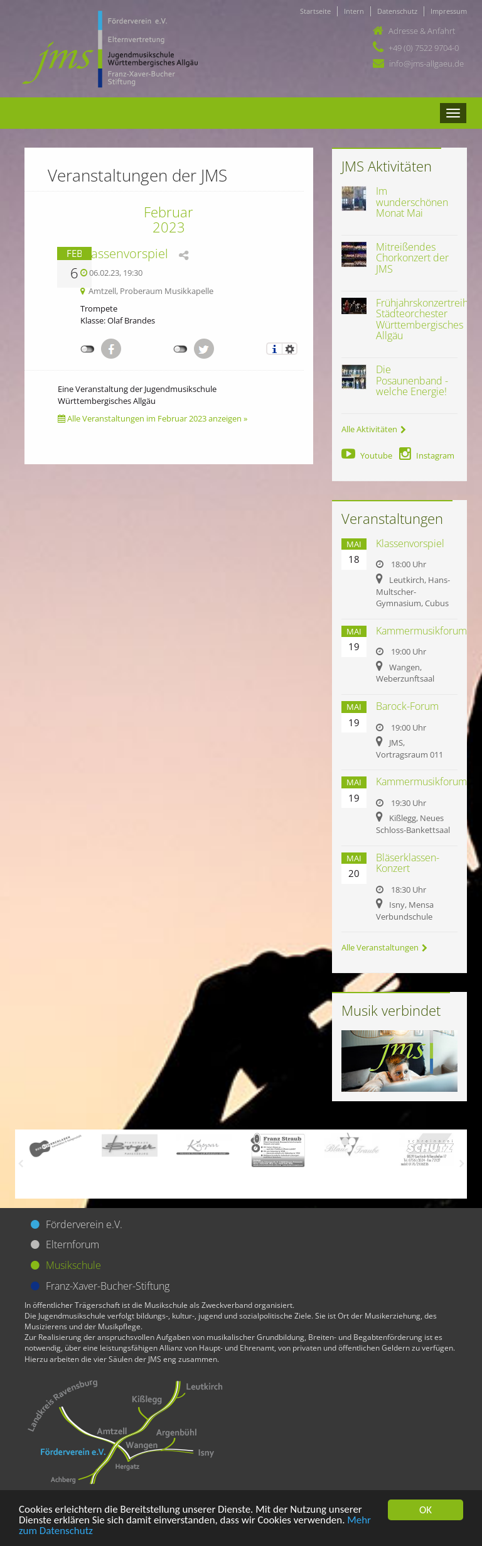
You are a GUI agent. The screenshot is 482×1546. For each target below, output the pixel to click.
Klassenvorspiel (124, 253)
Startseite (315, 11)
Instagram (426, 455)
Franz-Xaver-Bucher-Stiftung (107, 1286)
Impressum (449, 11)
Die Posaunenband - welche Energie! (412, 380)
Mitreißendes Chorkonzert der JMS (412, 258)
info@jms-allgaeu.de (426, 63)
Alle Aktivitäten (373, 429)
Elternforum (72, 1244)
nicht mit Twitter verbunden (180, 349)
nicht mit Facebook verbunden (87, 349)
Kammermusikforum (421, 631)
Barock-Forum (407, 706)
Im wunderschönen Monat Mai (412, 202)
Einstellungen (289, 348)
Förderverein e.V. (84, 1224)
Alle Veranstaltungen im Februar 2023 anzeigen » (152, 418)
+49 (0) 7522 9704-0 (423, 47)
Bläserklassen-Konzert (407, 863)
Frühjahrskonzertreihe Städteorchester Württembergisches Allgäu (425, 319)
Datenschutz (397, 11)
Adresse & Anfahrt (421, 30)
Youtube (366, 455)
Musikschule (73, 1265)
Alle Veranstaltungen (384, 947)
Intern (354, 11)
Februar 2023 (168, 219)
